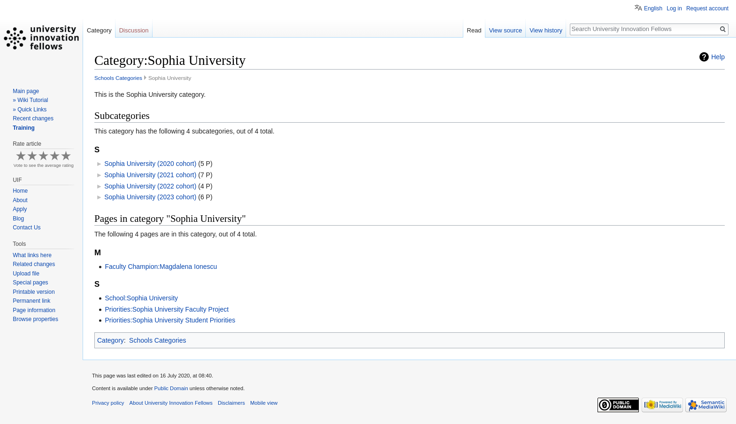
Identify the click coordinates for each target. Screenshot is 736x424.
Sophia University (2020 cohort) (150, 163)
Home (20, 191)
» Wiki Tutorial (30, 100)
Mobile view (263, 403)
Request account (707, 8)
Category (110, 340)
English (653, 8)
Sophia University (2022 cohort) (150, 186)
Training (24, 128)
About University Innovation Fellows (171, 403)
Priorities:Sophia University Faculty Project (167, 309)
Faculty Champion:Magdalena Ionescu (161, 266)
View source (505, 30)
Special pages (30, 282)
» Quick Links (29, 109)
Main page (26, 91)
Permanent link (31, 301)
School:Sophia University (141, 298)
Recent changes (33, 118)
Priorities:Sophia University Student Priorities (170, 320)
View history (545, 30)
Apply (20, 209)
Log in (674, 8)
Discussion (134, 30)
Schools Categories (118, 78)
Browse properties (35, 319)
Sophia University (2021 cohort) (150, 175)
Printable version (33, 292)
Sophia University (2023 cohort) (150, 197)
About (20, 200)
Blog (18, 218)
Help (718, 57)
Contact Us (26, 227)
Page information (34, 310)
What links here (32, 255)
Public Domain (171, 388)
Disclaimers (231, 403)
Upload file (26, 273)
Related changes (34, 264)
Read (474, 30)
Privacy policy (108, 403)
